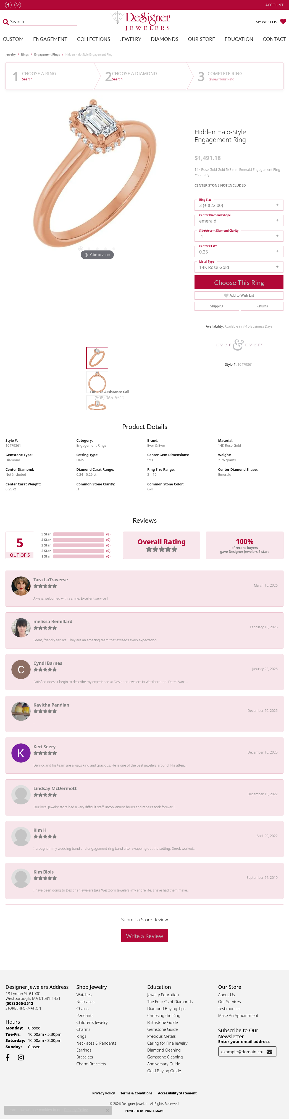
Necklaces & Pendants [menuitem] (96, 1043)
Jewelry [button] (130, 38)
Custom (13, 38)
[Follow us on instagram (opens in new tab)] (17, 5)
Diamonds (164, 38)
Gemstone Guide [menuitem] (162, 1029)
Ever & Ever (156, 445)
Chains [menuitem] (83, 1008)
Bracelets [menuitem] (85, 1057)
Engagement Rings (47, 54)
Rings (25, 54)
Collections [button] (93, 38)
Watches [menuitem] (84, 994)
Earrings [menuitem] (84, 1050)
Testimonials (229, 1008)
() (108, 534)
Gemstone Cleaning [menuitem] (165, 1057)
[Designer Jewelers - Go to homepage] (144, 22)
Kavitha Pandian (51, 705)
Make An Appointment (238, 1015)
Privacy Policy (103, 1093)
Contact (274, 38)
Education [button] (239, 38)
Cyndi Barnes (47, 663)
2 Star (46, 550)
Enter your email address (244, 1041)
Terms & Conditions (136, 1093)
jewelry (11, 54)
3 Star (46, 545)
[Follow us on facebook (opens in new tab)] (8, 5)
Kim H (39, 830)
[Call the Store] (19, 1003)
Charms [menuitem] (84, 1029)
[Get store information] (23, 1008)
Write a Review (144, 936)
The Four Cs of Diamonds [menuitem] (170, 1001)
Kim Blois (43, 872)
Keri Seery (44, 747)
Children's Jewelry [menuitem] (92, 1022)
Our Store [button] (201, 38)
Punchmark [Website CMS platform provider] (154, 1111)
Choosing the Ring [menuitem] (163, 1015)
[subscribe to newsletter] (269, 1052)
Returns (262, 306)
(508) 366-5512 (110, 397)
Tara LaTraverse (50, 580)
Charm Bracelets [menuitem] (91, 1063)
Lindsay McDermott (55, 788)
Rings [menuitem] (81, 1036)
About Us (226, 994)
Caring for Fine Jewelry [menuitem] (167, 1043)
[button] (273, 5)
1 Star (46, 556)
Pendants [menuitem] (85, 1015)
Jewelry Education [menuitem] (163, 994)
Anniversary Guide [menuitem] (163, 1063)
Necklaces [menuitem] (85, 1001)
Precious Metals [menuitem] (161, 1036)
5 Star (46, 534)
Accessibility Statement (177, 1093)
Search (27, 79)
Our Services (229, 1001)
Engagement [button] (50, 38)
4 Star (46, 539)
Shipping (216, 306)
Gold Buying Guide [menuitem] (164, 1070)
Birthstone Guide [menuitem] (162, 1022)
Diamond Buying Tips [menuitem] (166, 1008)
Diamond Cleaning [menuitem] (164, 1050)
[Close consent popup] (107, 1110)
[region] (97, 178)
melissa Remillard (52, 621)
